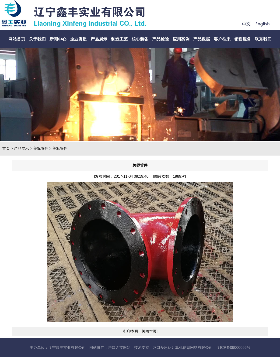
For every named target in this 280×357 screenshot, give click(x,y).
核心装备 (140, 39)
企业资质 (78, 39)
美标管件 (40, 148)
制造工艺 (119, 39)
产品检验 (160, 39)
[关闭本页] (149, 331)
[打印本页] (131, 331)
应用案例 (181, 39)
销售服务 (242, 39)
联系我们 (263, 39)
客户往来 (222, 39)
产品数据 (201, 39)
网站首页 (16, 39)
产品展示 (99, 39)
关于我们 (37, 39)
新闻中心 (57, 39)
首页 (6, 148)
